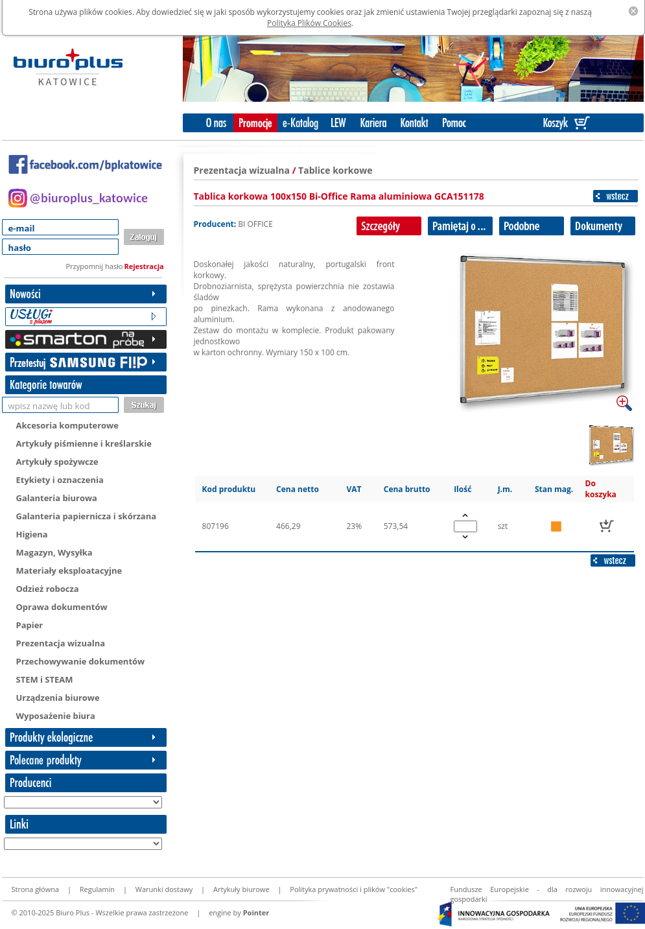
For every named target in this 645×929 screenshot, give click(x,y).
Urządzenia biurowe (58, 697)
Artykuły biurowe (241, 889)
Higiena (32, 534)
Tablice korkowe (335, 170)
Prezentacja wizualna (61, 643)
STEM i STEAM (44, 679)
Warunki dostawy (164, 889)
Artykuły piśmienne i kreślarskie (84, 443)
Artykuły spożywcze (57, 461)
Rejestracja (144, 266)
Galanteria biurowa (56, 498)
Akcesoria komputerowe (67, 425)
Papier (29, 625)
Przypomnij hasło (94, 266)
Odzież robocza (47, 588)
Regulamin (97, 889)
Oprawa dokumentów (62, 607)
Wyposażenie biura (55, 716)
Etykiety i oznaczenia (60, 480)
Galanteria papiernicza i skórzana (86, 516)
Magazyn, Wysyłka (54, 552)
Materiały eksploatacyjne (69, 570)
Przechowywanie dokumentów (80, 661)
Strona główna (36, 889)
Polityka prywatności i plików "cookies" (353, 889)
